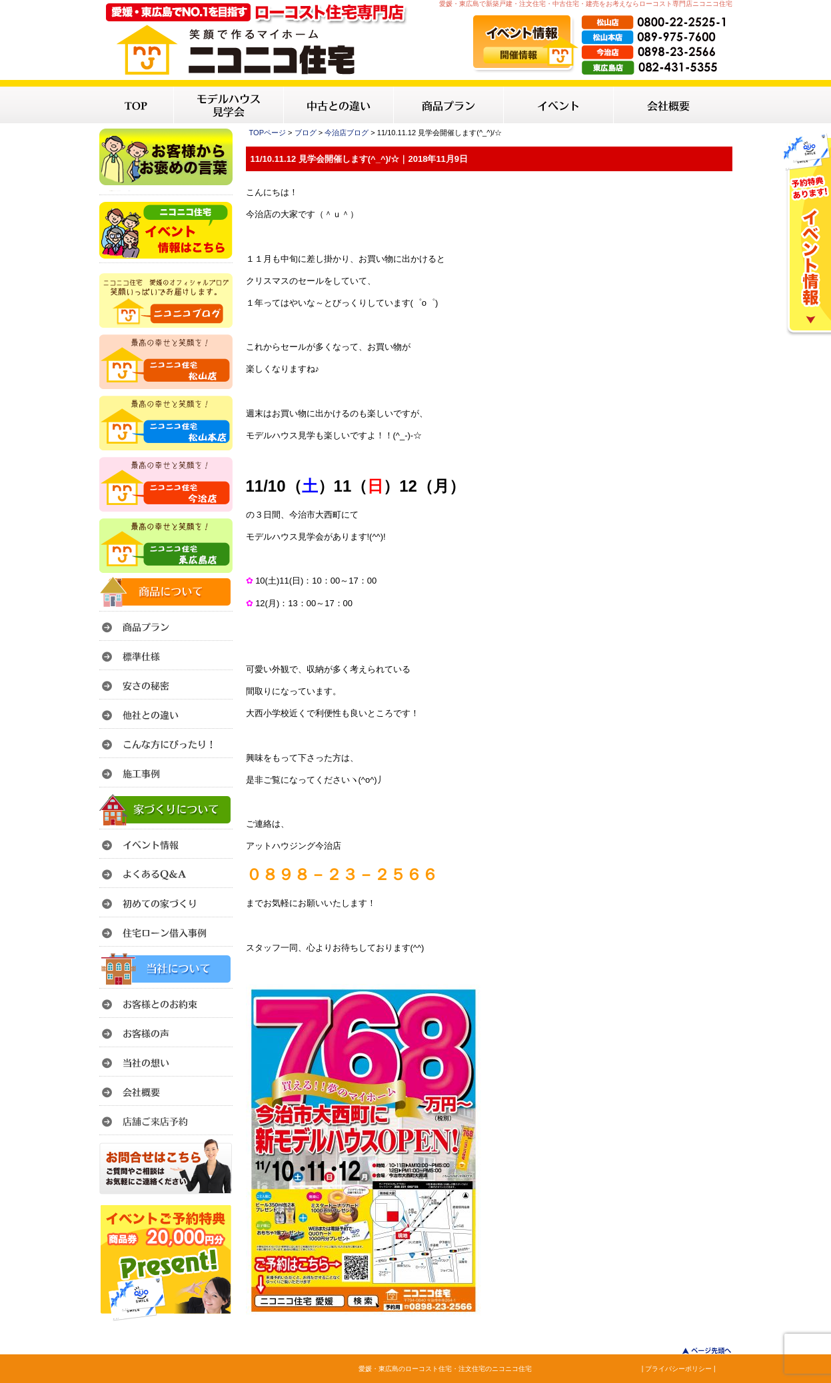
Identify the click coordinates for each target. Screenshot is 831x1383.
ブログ (306, 133)
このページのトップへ (698, 1350)
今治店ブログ (347, 133)
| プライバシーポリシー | (679, 1368)
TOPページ (268, 133)
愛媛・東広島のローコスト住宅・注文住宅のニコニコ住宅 (445, 1368)
